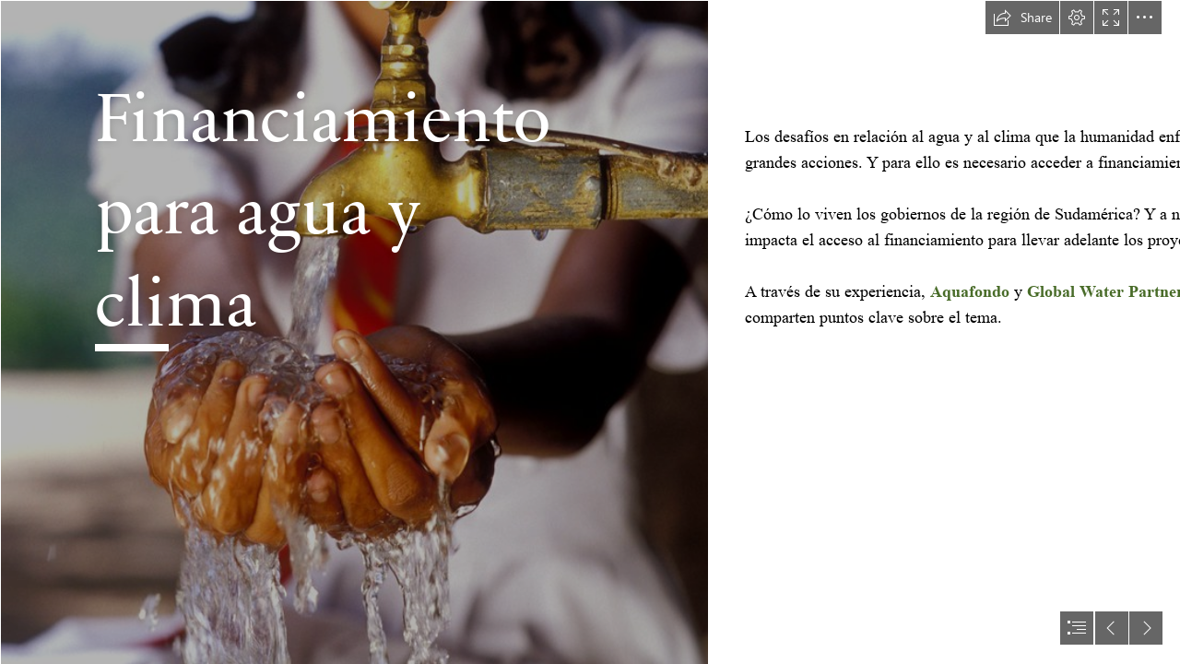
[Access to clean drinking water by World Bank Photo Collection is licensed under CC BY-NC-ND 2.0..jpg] (354, 332)
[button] (1022, 17)
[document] (590, 332)
